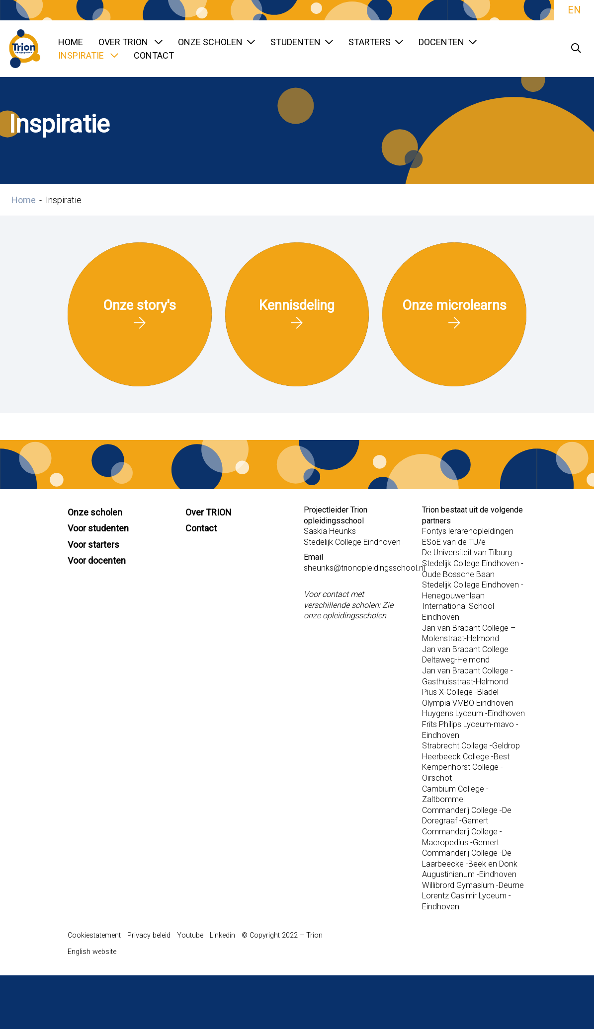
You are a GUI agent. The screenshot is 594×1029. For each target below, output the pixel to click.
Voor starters (93, 544)
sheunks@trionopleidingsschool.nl (364, 568)
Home (70, 42)
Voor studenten (98, 528)
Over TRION (130, 42)
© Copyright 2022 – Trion (282, 935)
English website (92, 952)
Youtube (190, 935)
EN (574, 10)
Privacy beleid (148, 935)
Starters (375, 42)
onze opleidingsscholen (345, 615)
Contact (154, 55)
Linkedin (222, 935)
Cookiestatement (94, 935)
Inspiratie (88, 55)
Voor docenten (97, 560)
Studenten (301, 42)
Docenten (448, 42)
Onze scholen (216, 42)
